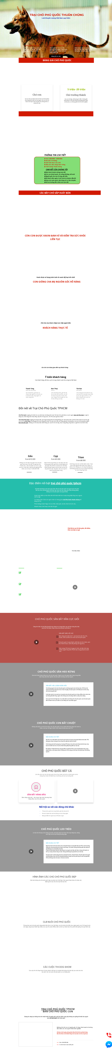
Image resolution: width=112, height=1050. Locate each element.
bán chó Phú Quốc (79, 415)
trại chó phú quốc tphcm (66, 483)
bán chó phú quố (23, 422)
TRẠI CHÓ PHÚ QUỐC (53, 1009)
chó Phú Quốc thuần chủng (71, 499)
